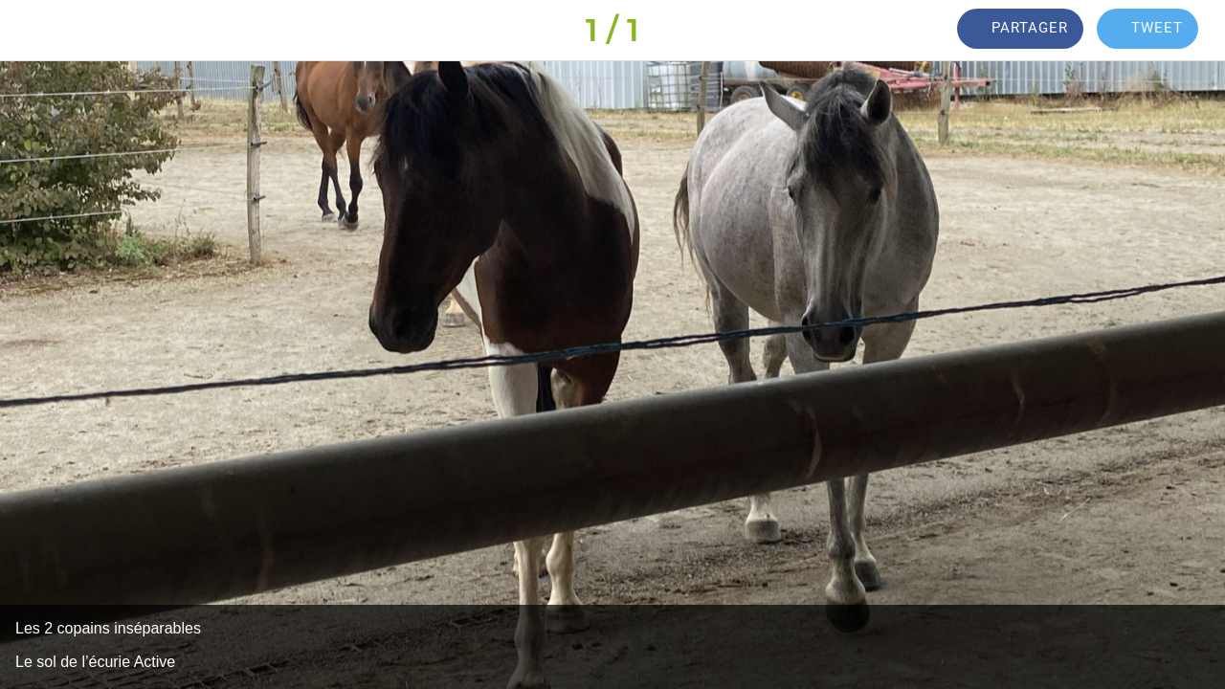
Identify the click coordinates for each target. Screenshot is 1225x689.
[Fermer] (30, 30)
